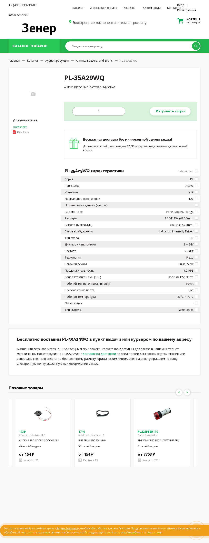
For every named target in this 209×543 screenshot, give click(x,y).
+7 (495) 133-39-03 (23, 5)
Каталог (78, 8)
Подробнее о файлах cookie (144, 532)
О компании (152, 8)
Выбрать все (188, 171)
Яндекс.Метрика (67, 528)
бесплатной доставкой (99, 354)
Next (187, 392)
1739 (22, 431)
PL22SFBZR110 (148, 431)
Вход (181, 5)
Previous (179, 392)
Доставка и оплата (103, 8)
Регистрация (186, 10)
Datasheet (33, 129)
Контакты (174, 8)
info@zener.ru (18, 15)
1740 (81, 431)
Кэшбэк (129, 8)
